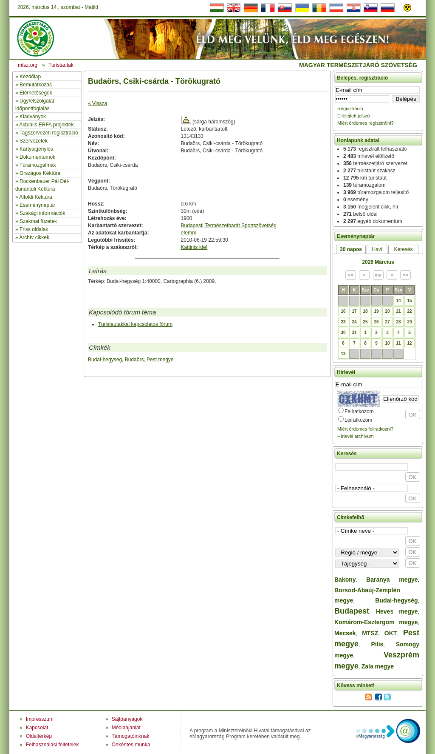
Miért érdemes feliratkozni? (365, 428)
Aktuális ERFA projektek (46, 125)
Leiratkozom (358, 420)
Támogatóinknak (131, 736)
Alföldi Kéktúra (35, 197)
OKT (390, 633)
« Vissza (97, 103)
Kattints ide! (194, 247)
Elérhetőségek (36, 93)
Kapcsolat (37, 728)
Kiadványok (33, 117)
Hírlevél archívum (355, 436)
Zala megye (378, 666)
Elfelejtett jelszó (353, 115)
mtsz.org (27, 65)
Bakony (345, 579)
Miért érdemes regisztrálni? (365, 123)
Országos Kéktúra (40, 173)
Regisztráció (350, 108)
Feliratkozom (359, 411)
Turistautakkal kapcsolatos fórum (135, 324)
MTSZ (370, 633)
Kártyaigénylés (36, 149)
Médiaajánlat (126, 728)
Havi (377, 249)
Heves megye (397, 611)
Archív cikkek (34, 237)
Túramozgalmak (38, 165)
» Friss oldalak (31, 229)
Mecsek (345, 633)
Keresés (403, 249)
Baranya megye (392, 579)
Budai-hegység (105, 360)
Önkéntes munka (131, 745)
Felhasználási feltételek (52, 745)
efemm (189, 233)
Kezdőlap (30, 77)
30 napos (351, 249)
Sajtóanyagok (127, 719)
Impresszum (40, 719)
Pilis (377, 644)
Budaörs (134, 360)
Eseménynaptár (37, 205)
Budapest (351, 611)
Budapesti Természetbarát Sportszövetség (229, 225)
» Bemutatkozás (33, 85)
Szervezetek (34, 141)
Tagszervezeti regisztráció (49, 133)
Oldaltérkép (39, 736)
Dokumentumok (37, 157)
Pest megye (160, 360)
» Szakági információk (40, 213)
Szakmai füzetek (38, 221)
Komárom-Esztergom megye (376, 622)
